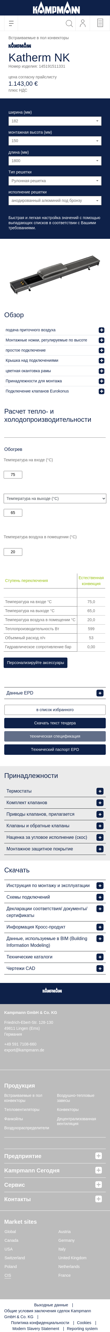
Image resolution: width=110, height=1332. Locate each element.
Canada (11, 1240)
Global (10, 1231)
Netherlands (69, 1266)
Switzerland (15, 1258)
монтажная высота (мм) (30, 132)
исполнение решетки (27, 192)
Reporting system (82, 1328)
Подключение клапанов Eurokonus (37, 391)
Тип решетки (20, 172)
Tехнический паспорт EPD (55, 749)
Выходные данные (51, 1305)
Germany (66, 1240)
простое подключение (26, 350)
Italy (62, 1249)
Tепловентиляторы (21, 1109)
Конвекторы (68, 1109)
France (64, 1275)
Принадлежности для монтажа (34, 381)
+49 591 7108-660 (20, 1044)
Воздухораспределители (26, 1128)
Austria (64, 1231)
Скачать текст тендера (55, 723)
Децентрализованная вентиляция (76, 1121)
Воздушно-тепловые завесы (75, 1098)
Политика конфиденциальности (40, 1322)
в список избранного (55, 709)
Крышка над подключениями (32, 360)
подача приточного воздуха (31, 330)
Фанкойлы (13, 1119)
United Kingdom (72, 1258)
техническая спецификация (55, 736)
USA (9, 1249)
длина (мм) (18, 152)
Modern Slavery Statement (35, 1328)
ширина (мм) (20, 112)
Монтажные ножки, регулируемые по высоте (46, 340)
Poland (11, 1266)
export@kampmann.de (24, 1050)
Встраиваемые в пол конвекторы (23, 1098)
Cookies (84, 1322)
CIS (8, 1275)
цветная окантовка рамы (28, 371)
